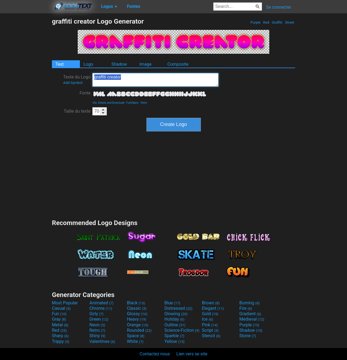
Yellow (174, 341)
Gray (59, 319)
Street (289, 22)
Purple (255, 22)
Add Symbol (72, 83)
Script (210, 330)
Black (136, 302)
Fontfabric (132, 102)
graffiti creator (155, 80)
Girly (96, 313)
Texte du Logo (76, 79)
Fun (59, 313)
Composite (178, 64)
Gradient (250, 313)
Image (145, 64)
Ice (207, 319)
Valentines (102, 341)
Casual (61, 308)
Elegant (213, 308)
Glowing (175, 313)
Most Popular (65, 302)
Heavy (136, 319)
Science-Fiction (181, 330)
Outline (175, 324)
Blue (172, 302)
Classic (136, 308)
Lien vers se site (191, 353)
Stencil (211, 335)
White (135, 341)
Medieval (251, 319)
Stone (247, 335)
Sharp (60, 335)
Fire (245, 308)
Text (59, 64)
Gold (210, 313)
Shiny (97, 335)
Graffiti (277, 22)
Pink (210, 324)
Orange (137, 324)
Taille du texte (77, 111)
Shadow (119, 64)
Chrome (100, 308)
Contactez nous (155, 353)
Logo (88, 64)
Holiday (174, 319)
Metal (60, 324)
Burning (249, 302)
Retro (144, 102)
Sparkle (174, 335)
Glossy (137, 313)
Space (135, 335)
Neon (97, 324)
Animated (101, 302)
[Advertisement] (26, 98)
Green (98, 319)
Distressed (178, 308)
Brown (211, 302)
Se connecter (278, 7)
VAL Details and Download (108, 102)
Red (266, 22)
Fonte (85, 93)
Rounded (139, 330)
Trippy (60, 341)
